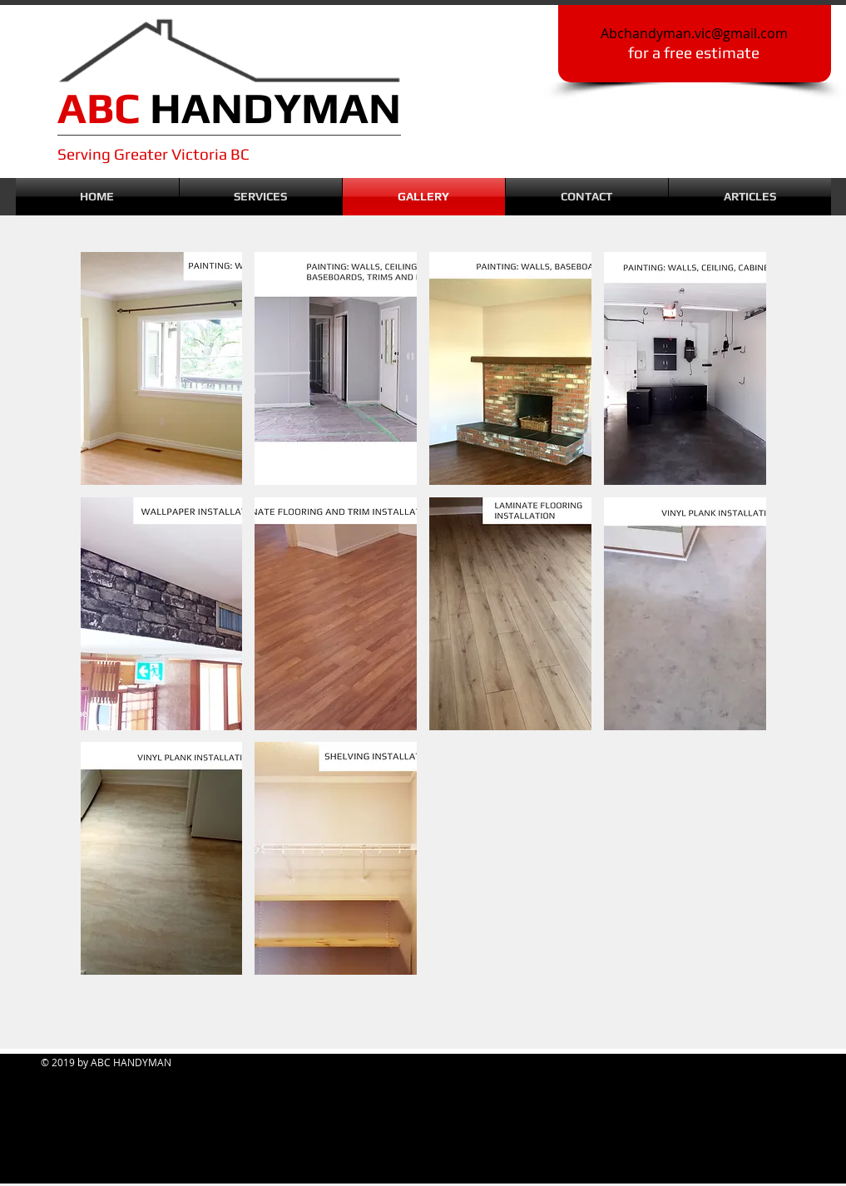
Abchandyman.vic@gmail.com (694, 33)
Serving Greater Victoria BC (153, 154)
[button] (162, 368)
